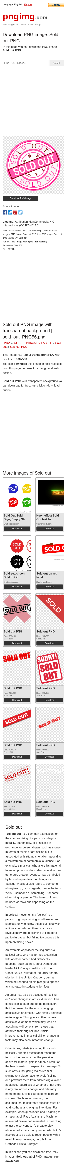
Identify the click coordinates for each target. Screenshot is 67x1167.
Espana (28, 4)
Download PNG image (20, 198)
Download (17, 528)
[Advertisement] (33, 102)
